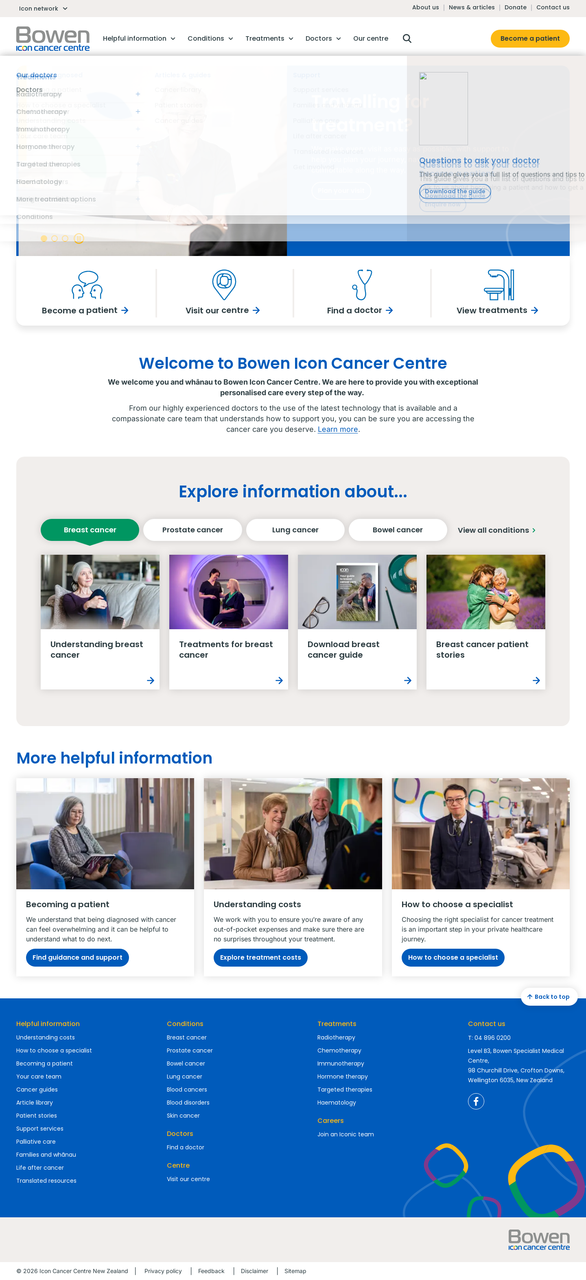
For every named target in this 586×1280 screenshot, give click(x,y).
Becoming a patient (44, 1063)
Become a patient (530, 38)
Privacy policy (163, 1270)
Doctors (180, 1133)
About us (425, 7)
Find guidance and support (77, 957)
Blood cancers (187, 1089)
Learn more (338, 429)
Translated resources (46, 1181)
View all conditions (498, 530)
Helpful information (48, 1023)
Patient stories (36, 1116)
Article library (34, 1102)
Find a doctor (185, 1147)
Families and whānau (46, 1155)
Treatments (336, 1023)
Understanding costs (45, 1037)
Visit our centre (188, 1179)
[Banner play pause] (78, 238)
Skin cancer (183, 1116)
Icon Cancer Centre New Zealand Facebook (476, 1101)
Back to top (547, 997)
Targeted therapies (344, 1089)
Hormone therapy (342, 1076)
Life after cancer (40, 1168)
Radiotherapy (336, 1037)
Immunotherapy (340, 1063)
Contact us (553, 7)
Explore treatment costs (260, 957)
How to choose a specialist (453, 957)
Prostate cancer (192, 533)
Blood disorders (188, 1102)
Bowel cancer (398, 533)
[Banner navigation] (44, 238)
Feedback (211, 1270)
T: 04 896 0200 (489, 1038)
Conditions (185, 1023)
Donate (516, 7)
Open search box (407, 39)
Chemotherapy (339, 1050)
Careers (330, 1120)
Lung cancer (295, 533)
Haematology (336, 1102)
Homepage (53, 38)
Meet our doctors (76, 214)
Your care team (38, 1076)
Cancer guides (37, 1089)
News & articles (472, 7)
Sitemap (295, 1270)
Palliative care (36, 1142)
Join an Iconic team (345, 1134)
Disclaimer (254, 1270)
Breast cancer (90, 533)
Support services (39, 1129)
